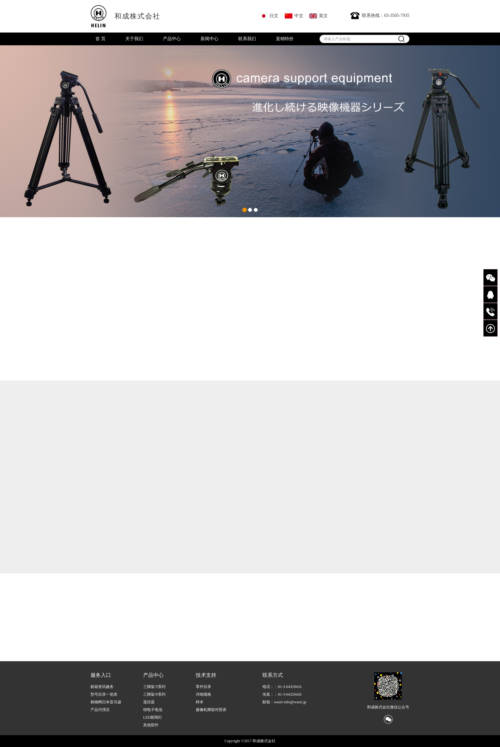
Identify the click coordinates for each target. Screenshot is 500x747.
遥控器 (149, 702)
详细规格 (203, 694)
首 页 (100, 38)
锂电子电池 (152, 709)
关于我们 (134, 38)
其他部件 (150, 725)
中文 (293, 15)
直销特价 (285, 38)
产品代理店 (100, 709)
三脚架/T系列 (154, 686)
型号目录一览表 (104, 694)
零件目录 (203, 686)
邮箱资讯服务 (102, 686)
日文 (269, 15)
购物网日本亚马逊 (106, 702)
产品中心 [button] (172, 38)
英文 (318, 15)
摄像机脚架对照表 (211, 709)
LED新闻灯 (152, 717)
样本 (199, 702)
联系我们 (247, 38)
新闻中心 (209, 38)
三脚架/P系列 (154, 694)
